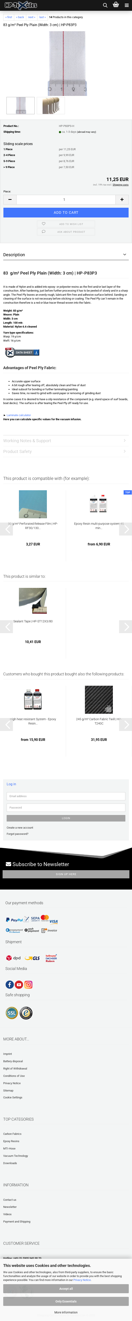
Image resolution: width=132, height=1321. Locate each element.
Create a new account (20, 827)
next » (31, 17)
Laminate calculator (19, 415)
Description (14, 254)
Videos (7, 1214)
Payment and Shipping (16, 1221)
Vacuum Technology (15, 1155)
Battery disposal (13, 1061)
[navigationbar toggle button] (126, 5)
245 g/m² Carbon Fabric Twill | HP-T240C (99, 721)
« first (8, 17)
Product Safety (17, 451)
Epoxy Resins (11, 1141)
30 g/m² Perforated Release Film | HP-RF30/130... (33, 526)
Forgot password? (17, 833)
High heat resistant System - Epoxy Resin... (33, 721)
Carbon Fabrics (12, 1133)
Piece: (7, 191)
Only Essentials (66, 1301)
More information (66, 1312)
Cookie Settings (12, 1097)
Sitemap (8, 1090)
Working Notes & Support (27, 440)
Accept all (66, 1288)
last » (42, 17)
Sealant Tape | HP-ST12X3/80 (33, 621)
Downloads (10, 1163)
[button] (9, 200)
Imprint (7, 1054)
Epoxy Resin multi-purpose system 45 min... (99, 526)
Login (66, 818)
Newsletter (10, 1207)
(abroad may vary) (86, 132)
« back (20, 17)
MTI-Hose (9, 1148)
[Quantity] (66, 200)
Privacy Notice (82, 1280)
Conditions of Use (14, 1075)
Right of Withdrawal (15, 1068)
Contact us (9, 1199)
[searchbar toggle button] (105, 5)
